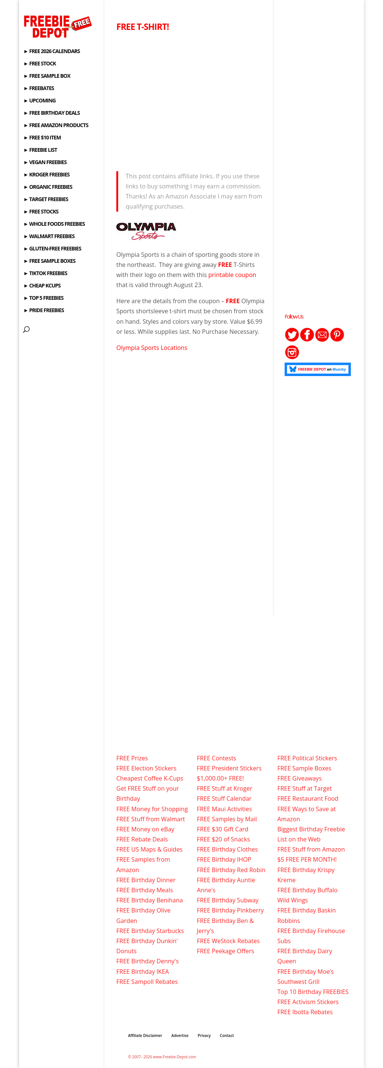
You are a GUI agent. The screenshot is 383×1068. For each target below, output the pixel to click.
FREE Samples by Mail (227, 819)
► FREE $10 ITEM (42, 138)
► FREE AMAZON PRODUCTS (55, 126)
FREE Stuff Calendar (224, 798)
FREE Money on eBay (145, 829)
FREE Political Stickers (307, 758)
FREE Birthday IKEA (142, 971)
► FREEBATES (38, 89)
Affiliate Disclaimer (145, 1035)
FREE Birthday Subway (227, 900)
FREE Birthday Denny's (147, 961)
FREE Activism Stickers (307, 1002)
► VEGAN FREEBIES (44, 163)
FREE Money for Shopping (152, 809)
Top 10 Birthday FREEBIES (313, 992)
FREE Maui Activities (224, 809)
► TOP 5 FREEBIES (43, 298)
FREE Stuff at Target (304, 788)
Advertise (180, 1035)
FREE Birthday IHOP (224, 859)
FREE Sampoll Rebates (147, 982)
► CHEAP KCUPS (41, 286)
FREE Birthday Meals (144, 890)
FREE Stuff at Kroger (224, 788)
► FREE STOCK (39, 64)
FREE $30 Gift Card (222, 829)
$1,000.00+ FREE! (220, 778)
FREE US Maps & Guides (149, 849)
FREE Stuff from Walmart (150, 819)
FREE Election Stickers (146, 768)
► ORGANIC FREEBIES (47, 187)
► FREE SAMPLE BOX (46, 76)
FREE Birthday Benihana (149, 900)
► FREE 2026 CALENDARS (51, 52)
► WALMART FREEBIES (48, 237)
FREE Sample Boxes (304, 768)
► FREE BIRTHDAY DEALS (51, 113)
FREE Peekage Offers (225, 951)
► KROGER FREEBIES (46, 175)
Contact (227, 1035)
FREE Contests (216, 758)
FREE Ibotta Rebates (305, 1012)
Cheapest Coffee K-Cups (149, 778)
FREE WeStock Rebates (228, 941)
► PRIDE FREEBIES (43, 311)
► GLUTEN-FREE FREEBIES (52, 249)
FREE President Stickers (229, 768)
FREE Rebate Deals (142, 839)
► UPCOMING (39, 101)
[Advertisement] (191, 99)
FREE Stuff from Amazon (311, 849)
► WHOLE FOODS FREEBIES (54, 224)
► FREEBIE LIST (40, 150)
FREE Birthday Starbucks (150, 931)
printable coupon (232, 275)
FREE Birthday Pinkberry (230, 910)
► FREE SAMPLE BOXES (49, 261)
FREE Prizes (132, 758)
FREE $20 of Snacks (223, 839)
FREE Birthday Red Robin (231, 870)
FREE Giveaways (299, 778)
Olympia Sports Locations (151, 348)
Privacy (204, 1035)
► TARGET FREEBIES (45, 200)
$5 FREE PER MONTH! (307, 859)
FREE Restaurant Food (307, 798)
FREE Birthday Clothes (227, 849)
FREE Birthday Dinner (145, 880)
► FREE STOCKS (40, 212)
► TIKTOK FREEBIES (45, 274)
